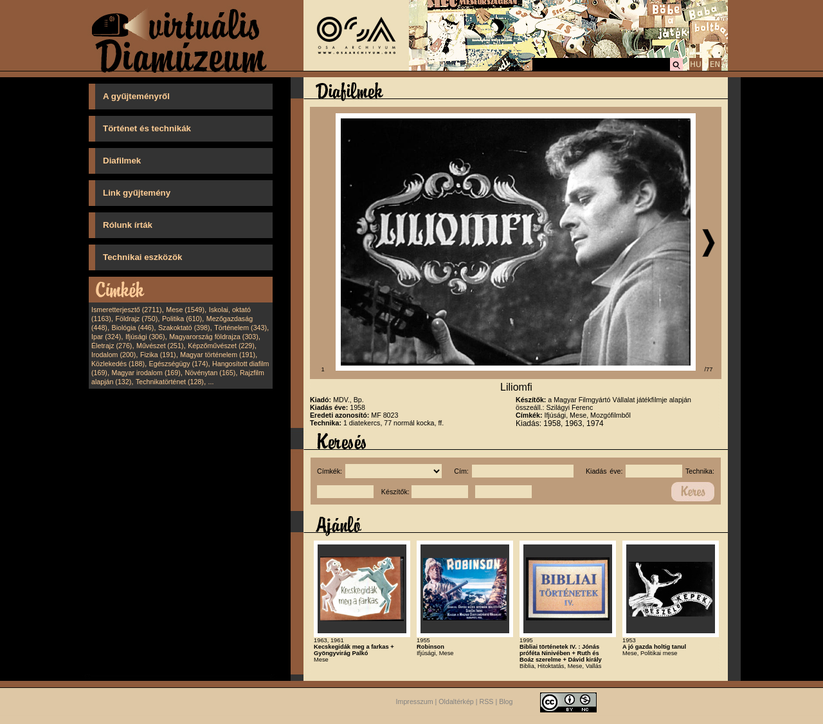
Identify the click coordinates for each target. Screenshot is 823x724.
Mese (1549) (185, 309)
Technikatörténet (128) (170, 381)
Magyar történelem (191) (217, 354)
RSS (487, 701)
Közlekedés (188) (118, 363)
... (211, 381)
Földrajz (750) (136, 318)
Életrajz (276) (111, 345)
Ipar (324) (106, 336)
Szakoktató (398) (184, 327)
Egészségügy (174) (178, 363)
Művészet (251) (159, 345)
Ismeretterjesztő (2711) (126, 309)
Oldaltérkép (456, 701)
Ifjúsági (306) (145, 336)
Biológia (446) (133, 327)
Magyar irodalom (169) (146, 372)
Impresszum (414, 701)
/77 (709, 369)
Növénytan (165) (210, 372)
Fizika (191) (158, 354)
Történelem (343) (240, 327)
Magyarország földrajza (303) (213, 336)
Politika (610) (182, 318)
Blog (505, 701)
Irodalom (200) (113, 354)
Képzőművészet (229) (221, 345)
